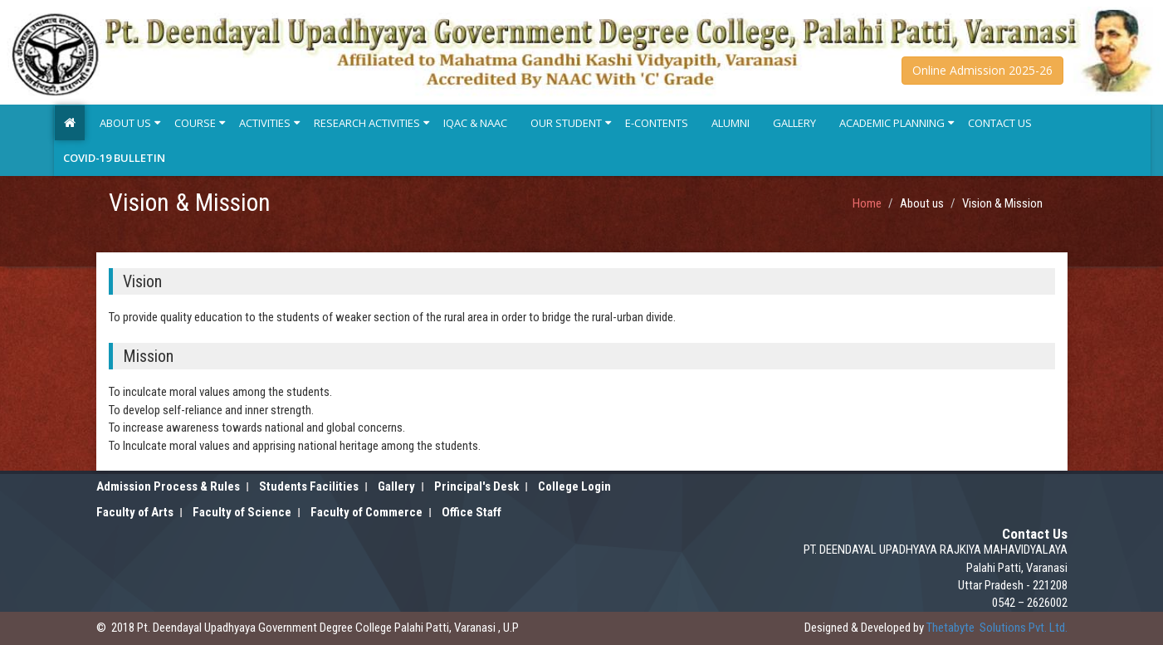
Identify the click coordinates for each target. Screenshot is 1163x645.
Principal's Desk (476, 486)
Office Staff (471, 512)
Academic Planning (892, 122)
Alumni (730, 122)
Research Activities (367, 122)
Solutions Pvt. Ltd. (997, 627)
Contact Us (1000, 122)
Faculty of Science (242, 512)
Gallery (794, 122)
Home (867, 203)
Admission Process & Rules (168, 486)
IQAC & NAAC (475, 122)
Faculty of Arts (134, 512)
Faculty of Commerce (366, 512)
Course (195, 122)
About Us (125, 122)
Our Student (566, 122)
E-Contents (656, 122)
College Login (574, 486)
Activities (265, 122)
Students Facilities (309, 486)
